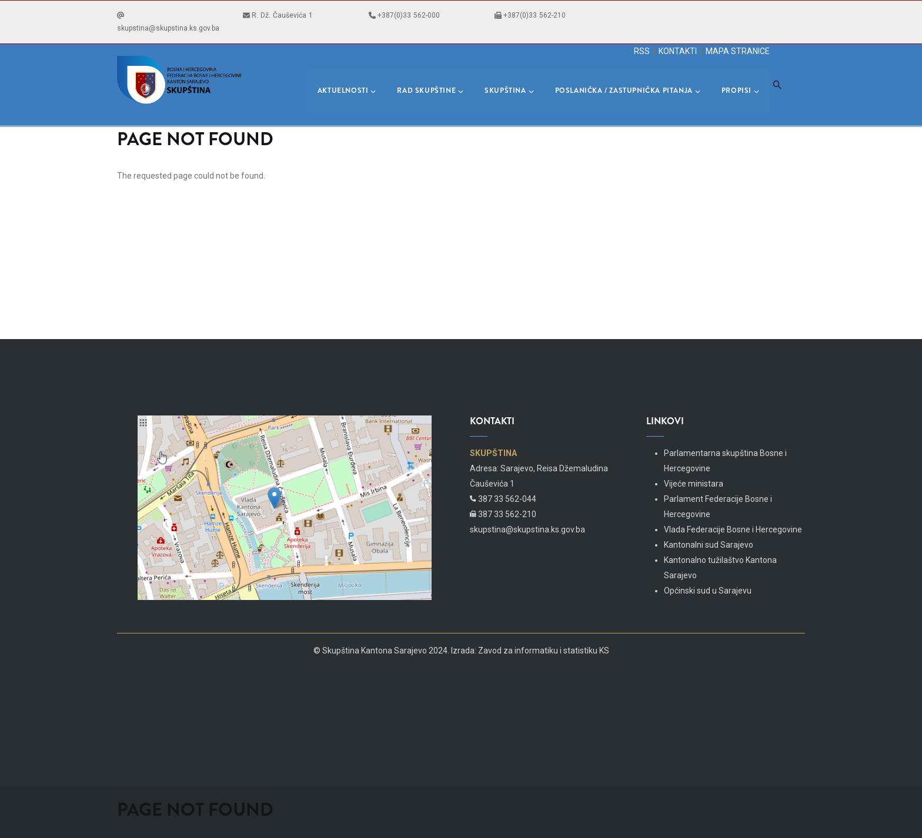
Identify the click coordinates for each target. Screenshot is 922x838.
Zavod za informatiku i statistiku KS (543, 650)
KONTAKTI (678, 51)
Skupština (509, 90)
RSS (642, 51)
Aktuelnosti (347, 90)
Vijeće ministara (693, 483)
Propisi (740, 90)
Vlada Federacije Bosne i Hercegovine (733, 529)
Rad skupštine (430, 90)
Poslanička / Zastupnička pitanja (627, 90)
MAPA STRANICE (738, 51)
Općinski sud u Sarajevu (707, 590)
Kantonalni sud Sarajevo (708, 544)
